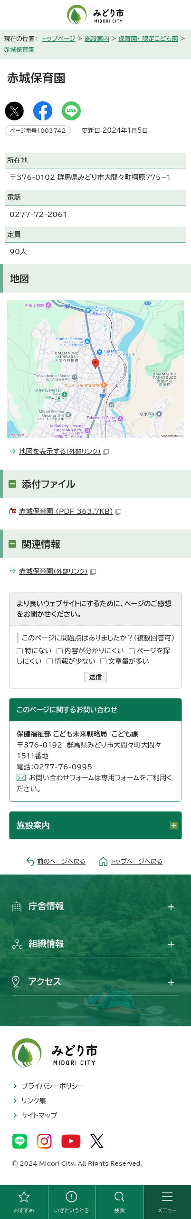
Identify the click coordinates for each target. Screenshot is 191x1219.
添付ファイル (49, 484)
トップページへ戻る (136, 861)
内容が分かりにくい (94, 650)
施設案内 (97, 39)
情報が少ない (75, 661)
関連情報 (41, 544)
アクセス (45, 981)
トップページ (59, 39)
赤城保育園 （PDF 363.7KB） (70, 511)
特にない (38, 650)
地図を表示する (64, 451)
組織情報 (46, 943)
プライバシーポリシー (53, 1086)
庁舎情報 (46, 906)
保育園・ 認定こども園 (148, 39)
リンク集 (33, 1100)
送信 (95, 677)
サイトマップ (39, 1115)
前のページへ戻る (62, 861)
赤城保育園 (57, 571)
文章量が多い (128, 661)
